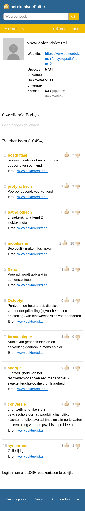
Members (11, 28)
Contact (39, 499)
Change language (65, 499)
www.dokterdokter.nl (32, 171)
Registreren (59, 28)
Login (75, 28)
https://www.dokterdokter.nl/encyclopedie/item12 (62, 59)
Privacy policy (16, 499)
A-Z (24, 28)
